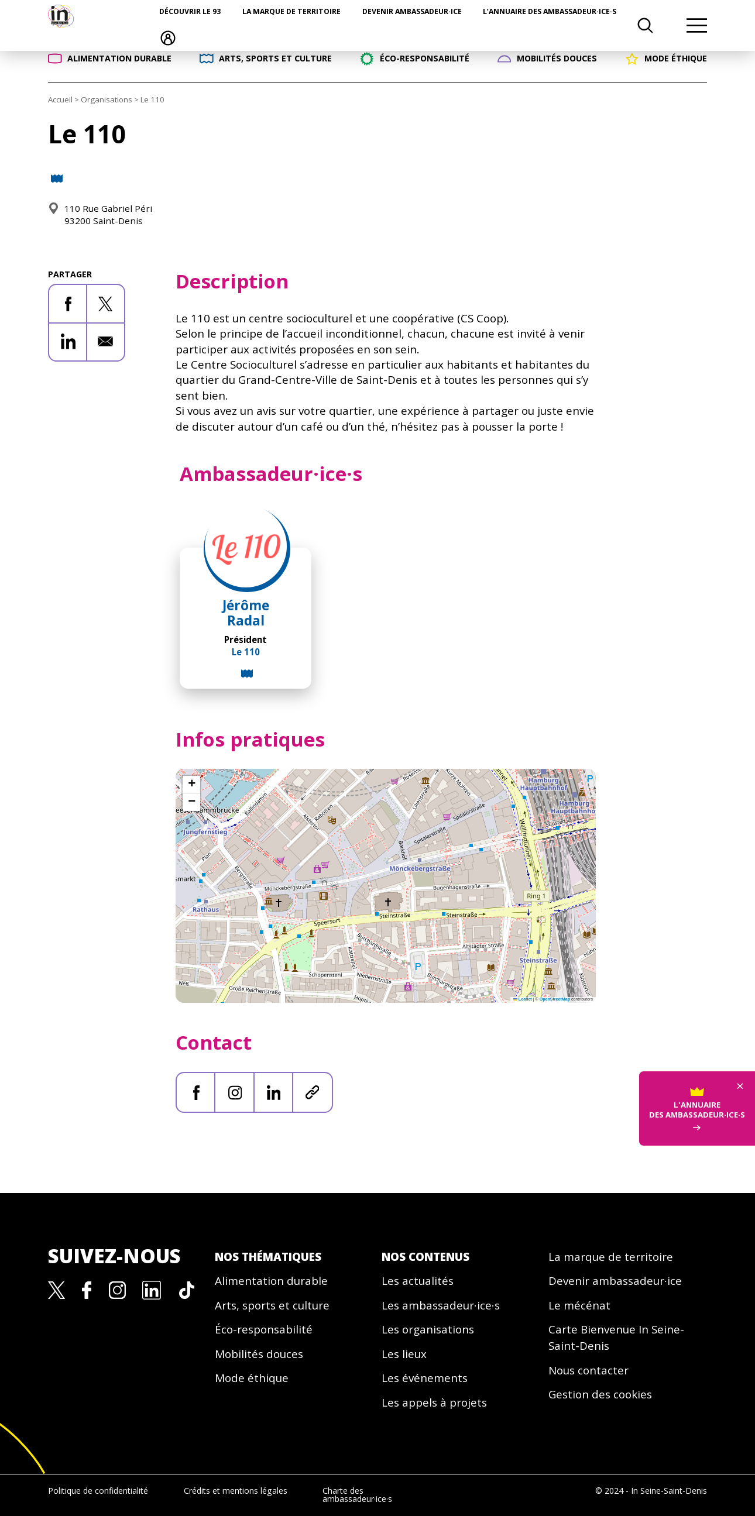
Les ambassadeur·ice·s (441, 1305)
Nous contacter (588, 1370)
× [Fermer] (740, 1078)
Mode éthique (252, 1378)
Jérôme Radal (245, 612)
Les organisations (428, 1329)
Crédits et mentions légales (235, 1490)
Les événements (425, 1378)
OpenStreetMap (555, 999)
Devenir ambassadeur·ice (412, 11)
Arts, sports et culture (272, 1305)
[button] (191, 784)
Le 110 (246, 652)
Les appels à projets (434, 1402)
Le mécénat (579, 1305)
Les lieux (404, 1354)
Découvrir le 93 (190, 11)
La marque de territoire (291, 11)
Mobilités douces (259, 1354)
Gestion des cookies (600, 1394)
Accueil (60, 99)
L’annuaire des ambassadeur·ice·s (549, 11)
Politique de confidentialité (98, 1490)
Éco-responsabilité (264, 1329)
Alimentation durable (271, 1280)
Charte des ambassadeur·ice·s (357, 1494)
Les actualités (418, 1280)
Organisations (106, 99)
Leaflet (522, 999)
